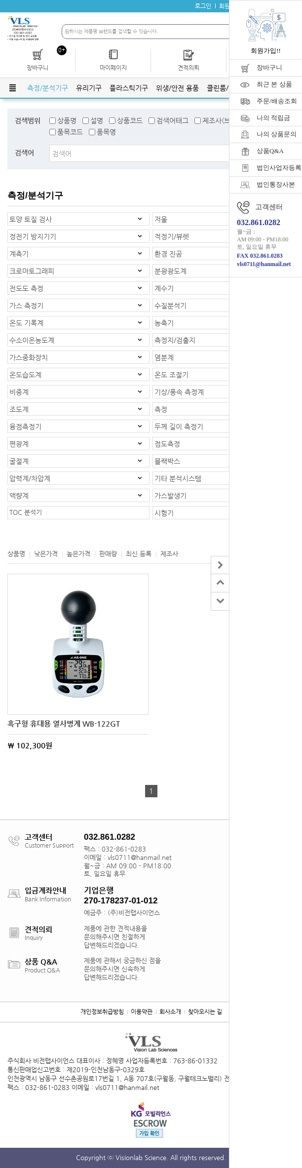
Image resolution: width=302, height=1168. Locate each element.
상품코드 (130, 120)
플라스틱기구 (129, 88)
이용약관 (141, 1011)
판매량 (108, 553)
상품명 (66, 120)
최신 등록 (138, 553)
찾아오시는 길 (205, 1011)
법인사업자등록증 (279, 167)
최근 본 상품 (274, 84)
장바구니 (269, 67)
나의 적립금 (273, 117)
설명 (96, 120)
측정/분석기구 (47, 88)
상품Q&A (270, 151)
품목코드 (70, 132)
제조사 (169, 553)
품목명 (106, 132)
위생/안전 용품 (177, 88)
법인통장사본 (276, 184)
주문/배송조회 (277, 101)
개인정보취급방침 (102, 1011)
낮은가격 (46, 553)
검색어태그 (172, 120)
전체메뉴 (12, 88)
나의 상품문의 (277, 134)
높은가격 (78, 553)
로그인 (203, 5)
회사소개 (170, 1011)
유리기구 (89, 88)
